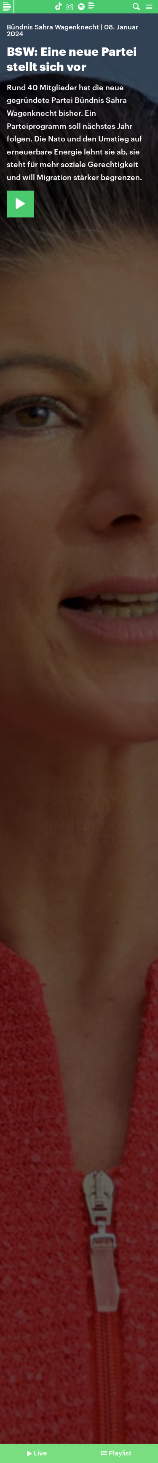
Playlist (120, 1453)
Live (40, 1453)
